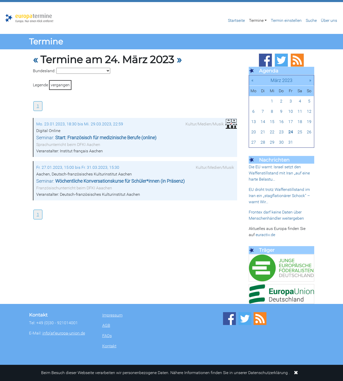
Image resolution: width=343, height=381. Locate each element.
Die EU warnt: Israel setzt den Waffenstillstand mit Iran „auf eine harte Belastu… (279, 173)
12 (309, 111)
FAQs (107, 335)
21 (263, 131)
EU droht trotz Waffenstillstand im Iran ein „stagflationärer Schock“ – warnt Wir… (279, 195)
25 (300, 131)
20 (253, 131)
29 (272, 142)
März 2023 (281, 80)
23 (281, 131)
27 (253, 142)
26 (309, 131)
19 (309, 121)
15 (272, 121)
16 (281, 121)
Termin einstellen (286, 20)
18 (300, 121)
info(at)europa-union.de (63, 333)
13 (253, 121)
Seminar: (96, 137)
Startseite (236, 20)
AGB (106, 325)
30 (281, 142)
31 (290, 142)
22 (272, 131)
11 (300, 111)
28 (263, 142)
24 (290, 131)
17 (290, 121)
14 (263, 121)
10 (290, 111)
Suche (311, 20)
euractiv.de (265, 234)
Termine (256, 20)
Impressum (112, 315)
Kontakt (109, 345)
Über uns (329, 20)
